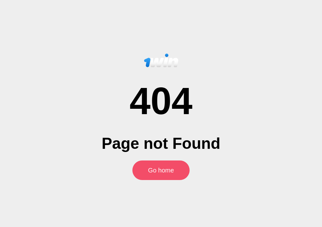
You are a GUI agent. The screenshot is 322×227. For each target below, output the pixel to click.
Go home (161, 170)
